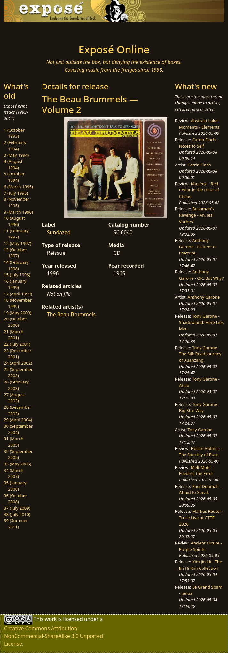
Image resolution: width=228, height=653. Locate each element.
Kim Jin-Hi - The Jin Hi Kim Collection (200, 565)
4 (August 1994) (13, 164)
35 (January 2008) (15, 486)
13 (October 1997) (15, 253)
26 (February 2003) (16, 385)
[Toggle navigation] (44, 31)
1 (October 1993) (14, 133)
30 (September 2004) (18, 429)
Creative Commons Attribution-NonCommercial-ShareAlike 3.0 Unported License (53, 636)
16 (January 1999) (15, 284)
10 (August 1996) (14, 221)
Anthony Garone (204, 297)
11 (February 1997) (16, 234)
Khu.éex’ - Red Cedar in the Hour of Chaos (199, 190)
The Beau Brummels (71, 314)
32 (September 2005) (18, 454)
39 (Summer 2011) (16, 524)
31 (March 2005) (13, 442)
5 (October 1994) (14, 177)
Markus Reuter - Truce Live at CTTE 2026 (201, 517)
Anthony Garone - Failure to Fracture (197, 247)
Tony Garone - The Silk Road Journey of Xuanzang (200, 354)
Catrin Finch (199, 165)
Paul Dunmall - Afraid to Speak (200, 489)
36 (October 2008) (15, 499)
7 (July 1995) (16, 193)
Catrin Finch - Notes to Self (198, 143)
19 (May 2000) (17, 313)
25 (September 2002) (18, 373)
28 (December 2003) (17, 410)
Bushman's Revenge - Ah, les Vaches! (196, 215)
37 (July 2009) (17, 508)
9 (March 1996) (18, 212)
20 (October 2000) (15, 322)
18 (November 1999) (18, 303)
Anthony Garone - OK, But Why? (201, 275)
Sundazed (59, 232)
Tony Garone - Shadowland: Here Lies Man (201, 322)
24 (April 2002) (18, 363)
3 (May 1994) (16, 155)
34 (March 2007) (13, 473)
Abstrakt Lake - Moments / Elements (199, 124)
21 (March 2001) (13, 335)
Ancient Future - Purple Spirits (200, 546)
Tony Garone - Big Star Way (199, 407)
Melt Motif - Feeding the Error (196, 470)
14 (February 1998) (16, 265)
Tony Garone (200, 429)
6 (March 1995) (18, 186)
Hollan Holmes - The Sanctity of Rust (200, 452)
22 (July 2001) (17, 344)
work (51, 619)
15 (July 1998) (17, 275)
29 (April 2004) (18, 420)
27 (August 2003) (14, 398)
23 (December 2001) (17, 354)
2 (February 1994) (15, 146)
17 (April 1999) (18, 294)
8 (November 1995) (16, 202)
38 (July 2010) (17, 514)
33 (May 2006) (17, 464)
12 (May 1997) (17, 243)
